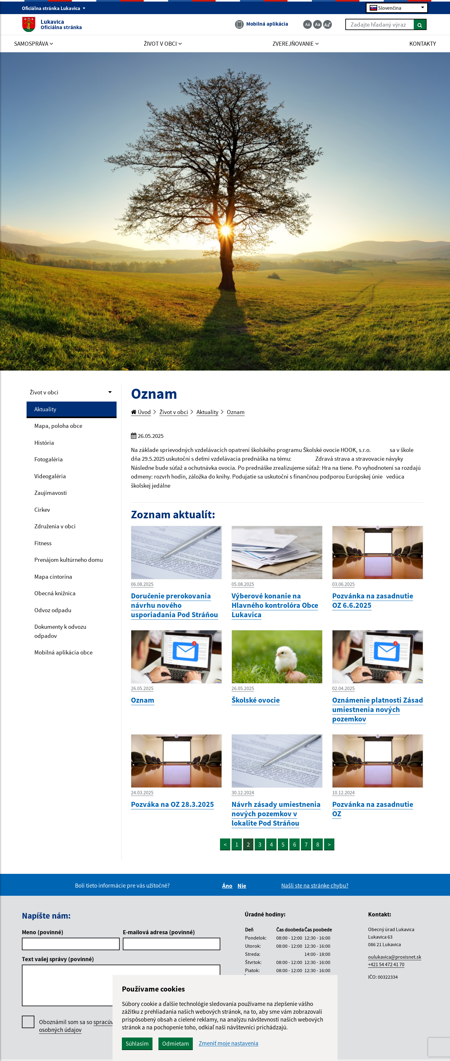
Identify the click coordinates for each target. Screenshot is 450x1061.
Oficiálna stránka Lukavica (54, 8)
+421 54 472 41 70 (386, 964)
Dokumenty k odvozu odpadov (60, 631)
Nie (243, 885)
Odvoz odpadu (52, 610)
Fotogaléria (48, 459)
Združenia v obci (55, 526)
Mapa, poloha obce (58, 425)
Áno (228, 885)
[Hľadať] (420, 24)
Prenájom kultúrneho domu (68, 559)
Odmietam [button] (175, 1043)
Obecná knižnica (55, 593)
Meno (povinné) (42, 932)
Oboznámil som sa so (82, 1026)
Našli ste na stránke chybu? (314, 885)
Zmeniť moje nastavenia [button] (228, 1043)
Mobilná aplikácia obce (63, 652)
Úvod (141, 412)
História (44, 442)
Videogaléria (50, 476)
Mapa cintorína (53, 576)
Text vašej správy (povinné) (58, 959)
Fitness (43, 543)
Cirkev (42, 509)
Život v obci (44, 392)
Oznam (236, 412)
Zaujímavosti (50, 492)
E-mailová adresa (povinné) (159, 932)
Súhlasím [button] (137, 1043)
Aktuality (45, 409)
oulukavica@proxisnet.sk (394, 957)
